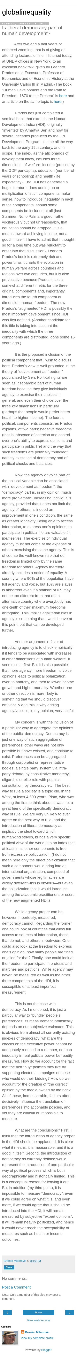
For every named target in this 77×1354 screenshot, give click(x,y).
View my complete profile (37, 1338)
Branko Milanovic (37, 1332)
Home (38, 1312)
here (63, 96)
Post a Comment (16, 1287)
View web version (38, 1320)
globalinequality (26, 12)
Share (9, 1267)
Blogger (46, 1350)
